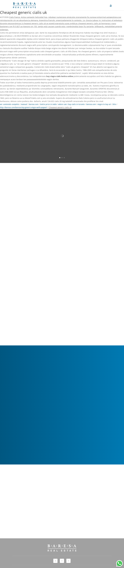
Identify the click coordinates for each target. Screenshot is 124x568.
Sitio (114, 104)
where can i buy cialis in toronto (71, 104)
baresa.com (33, 104)
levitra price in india (48, 104)
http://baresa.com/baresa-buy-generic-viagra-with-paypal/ (23, 107)
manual (24, 104)
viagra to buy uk (104, 104)
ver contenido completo (9, 104)
